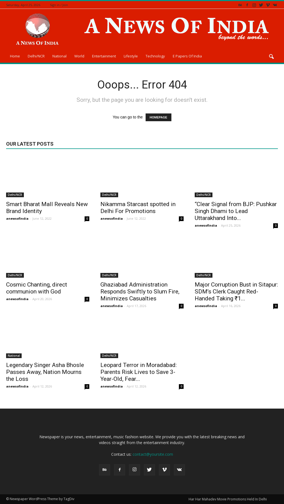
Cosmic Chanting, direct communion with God (36, 288)
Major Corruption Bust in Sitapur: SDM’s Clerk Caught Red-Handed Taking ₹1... (236, 291)
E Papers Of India (187, 56)
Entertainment (104, 56)
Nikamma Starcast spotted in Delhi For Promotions (138, 207)
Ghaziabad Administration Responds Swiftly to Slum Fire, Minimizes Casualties (139, 291)
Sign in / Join (59, 5)
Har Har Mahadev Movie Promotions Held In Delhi (228, 499)
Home (15, 56)
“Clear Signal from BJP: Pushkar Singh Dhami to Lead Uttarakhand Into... (236, 211)
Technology (155, 56)
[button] (271, 57)
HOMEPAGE (158, 117)
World (79, 56)
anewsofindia (17, 218)
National (59, 56)
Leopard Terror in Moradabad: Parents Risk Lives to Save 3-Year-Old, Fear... (138, 372)
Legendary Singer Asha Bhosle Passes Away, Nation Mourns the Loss (45, 372)
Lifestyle (131, 56)
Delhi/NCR (36, 56)
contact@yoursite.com (153, 454)
